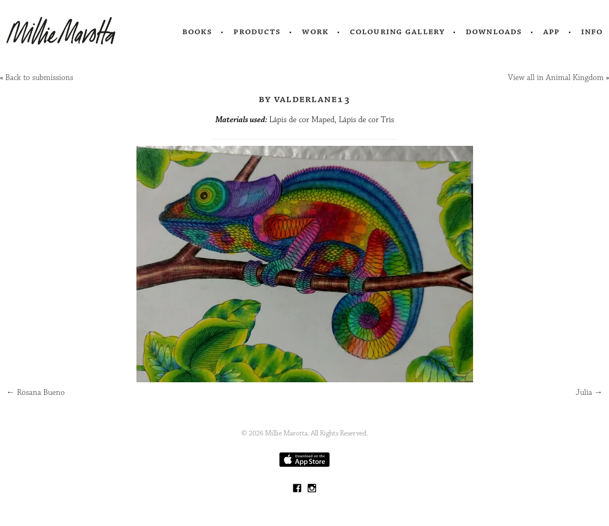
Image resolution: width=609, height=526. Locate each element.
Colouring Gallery (397, 31)
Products (257, 31)
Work (315, 31)
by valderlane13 (304, 99)
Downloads (494, 31)
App (551, 31)
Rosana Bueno (35, 393)
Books (197, 31)
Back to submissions (39, 78)
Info (592, 31)
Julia (589, 393)
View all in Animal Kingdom (556, 78)
